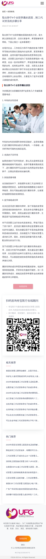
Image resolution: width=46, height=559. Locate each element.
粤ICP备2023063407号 (22, 553)
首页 (4, 12)
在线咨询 (23, 286)
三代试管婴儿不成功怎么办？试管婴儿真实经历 (25, 456)
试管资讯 (10, 12)
